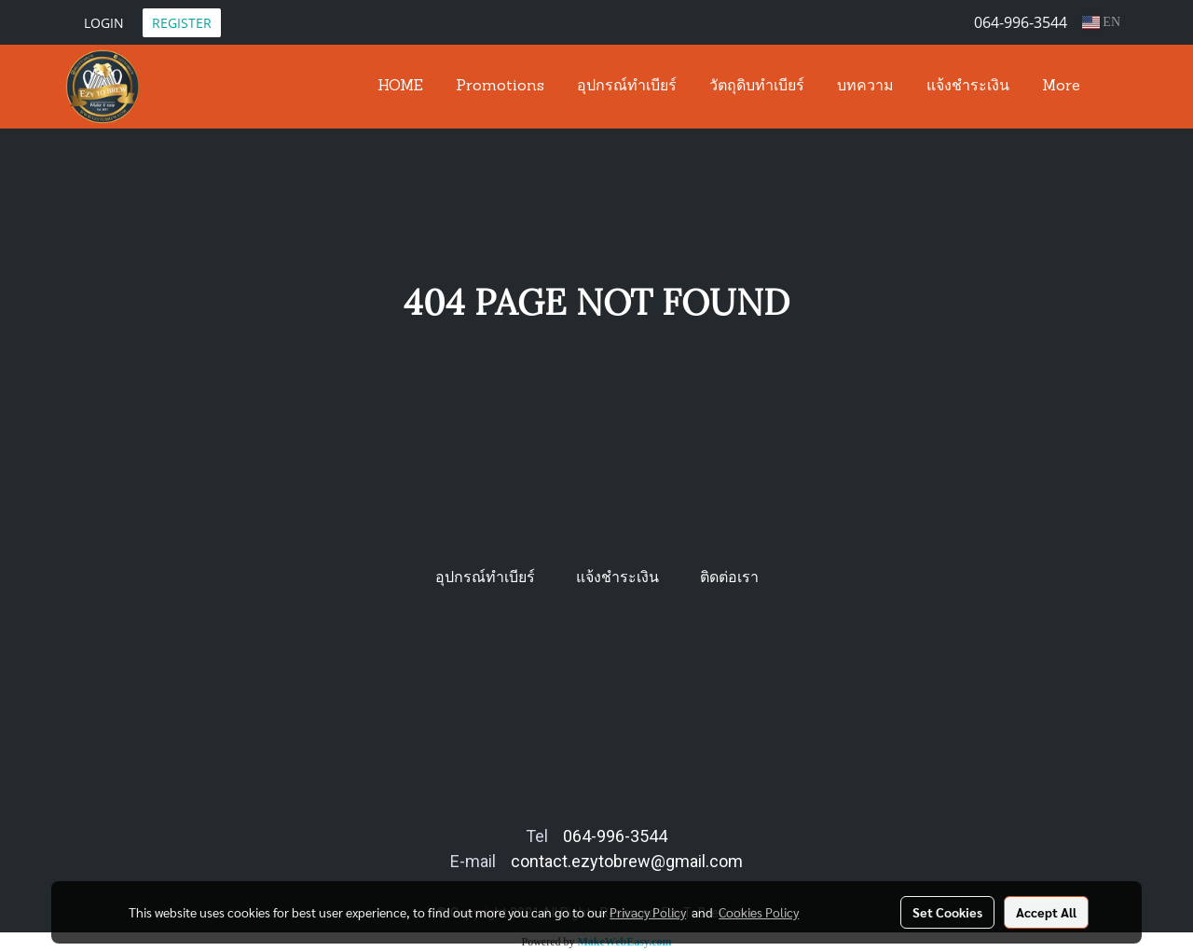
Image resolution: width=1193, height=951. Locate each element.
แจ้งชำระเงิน (967, 86)
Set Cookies (947, 911)
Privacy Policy (648, 911)
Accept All (1046, 911)
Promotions (500, 86)
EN (1101, 22)
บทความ (865, 86)
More (1061, 86)
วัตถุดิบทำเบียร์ (756, 86)
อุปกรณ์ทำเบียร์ (627, 86)
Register (182, 23)
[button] (1112, 86)
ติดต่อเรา (729, 577)
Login (104, 23)
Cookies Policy (759, 911)
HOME (400, 86)
